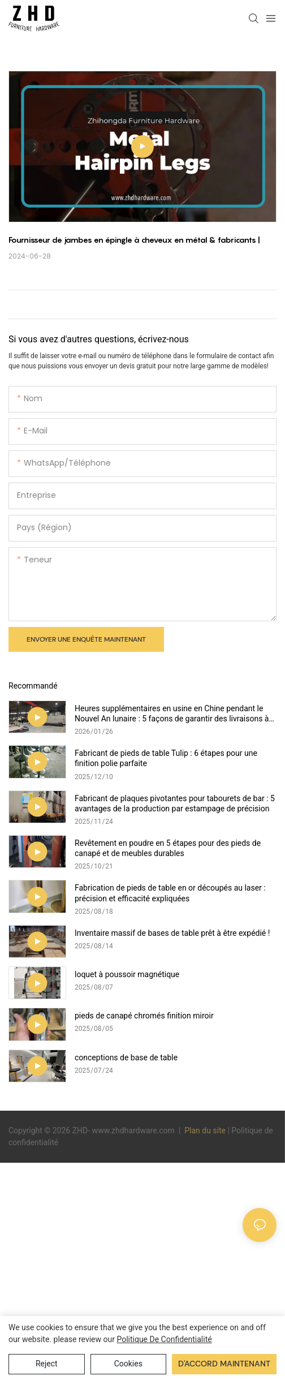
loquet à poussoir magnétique (127, 974)
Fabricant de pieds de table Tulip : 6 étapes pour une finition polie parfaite (166, 758)
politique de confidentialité (163, 1339)
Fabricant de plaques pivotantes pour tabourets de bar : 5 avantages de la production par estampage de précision (175, 803)
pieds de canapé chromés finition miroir (144, 1015)
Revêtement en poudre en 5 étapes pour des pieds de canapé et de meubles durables (168, 848)
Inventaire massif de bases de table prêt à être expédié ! (172, 933)
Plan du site (205, 1130)
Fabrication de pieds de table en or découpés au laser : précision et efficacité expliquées (170, 892)
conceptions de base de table (126, 1057)
